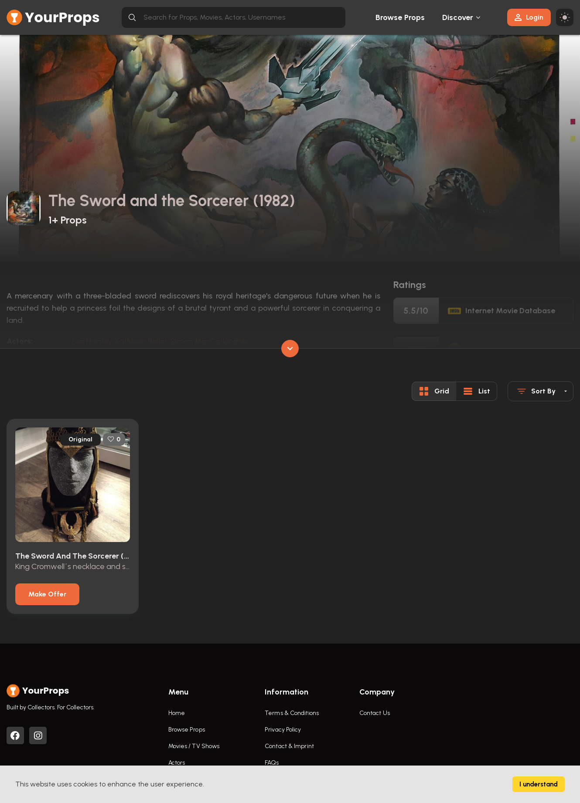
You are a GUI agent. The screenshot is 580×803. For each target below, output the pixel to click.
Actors (176, 762)
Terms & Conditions (292, 713)
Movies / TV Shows (194, 746)
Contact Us (374, 713)
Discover (458, 17)
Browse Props (400, 17)
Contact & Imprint (289, 746)
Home (176, 713)
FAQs (272, 762)
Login (529, 17)
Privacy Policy (283, 729)
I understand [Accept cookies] (538, 784)
